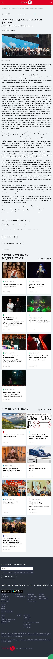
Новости (31, 596)
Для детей (18, 596)
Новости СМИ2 (5, 248)
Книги (19, 617)
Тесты (3, 608)
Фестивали (31, 601)
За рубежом (32, 603)
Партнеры (27, 626)
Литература (20, 587)
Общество (47, 587)
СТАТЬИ (43, 14)
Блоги (3, 610)
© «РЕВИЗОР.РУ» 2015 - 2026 (24, 650)
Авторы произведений (31, 624)
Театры (3, 619)
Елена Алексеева (10, 30)
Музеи (29, 587)
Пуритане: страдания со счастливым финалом (30, 8)
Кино (10, 587)
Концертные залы (5, 623)
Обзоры (3, 606)
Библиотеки (4, 624)
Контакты (27, 629)
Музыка (37, 587)
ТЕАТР (37, 14)
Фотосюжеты (5, 601)
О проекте (27, 617)
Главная (4, 8)
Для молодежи (20, 598)
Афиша (41, 596)
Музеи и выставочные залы (8, 621)
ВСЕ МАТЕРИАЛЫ (46, 258)
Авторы (26, 621)
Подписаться (9, 578)
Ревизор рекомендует (43, 599)
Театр (9, 8)
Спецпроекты (32, 598)
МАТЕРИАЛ (48, 14)
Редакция (27, 619)
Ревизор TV (5, 603)
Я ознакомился (8, 574)
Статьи (14, 8)
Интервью (4, 598)
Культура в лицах (7, 613)
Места (3, 617)
